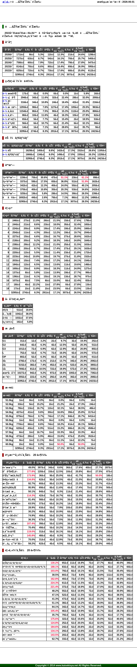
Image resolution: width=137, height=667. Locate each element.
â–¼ (5, 93)
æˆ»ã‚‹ (6, 2)
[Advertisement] (56, 14)
